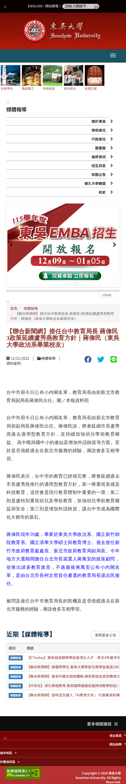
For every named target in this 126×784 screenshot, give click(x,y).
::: (5, 6)
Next (113, 247)
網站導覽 (51, 6)
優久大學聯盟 (95, 183)
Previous (12, 247)
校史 (102, 192)
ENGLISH (35, 6)
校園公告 (99, 174)
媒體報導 (31, 308)
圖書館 (100, 147)
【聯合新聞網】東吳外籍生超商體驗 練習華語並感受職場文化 (75, 676)
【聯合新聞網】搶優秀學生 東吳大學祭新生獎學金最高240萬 (74, 666)
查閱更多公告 (105, 635)
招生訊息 (99, 165)
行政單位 (99, 139)
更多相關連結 (102, 724)
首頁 (13, 308)
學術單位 (99, 130)
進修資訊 (99, 156)
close (107, 294)
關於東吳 (99, 121)
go (96, 6)
